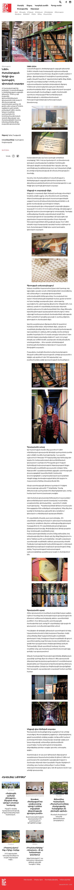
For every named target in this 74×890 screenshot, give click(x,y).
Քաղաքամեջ (25, 9)
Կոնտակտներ (65, 880)
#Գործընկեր (51, 12)
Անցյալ (32, 5)
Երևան (61, 884)
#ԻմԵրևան (42, 12)
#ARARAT (29, 14)
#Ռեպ (43, 14)
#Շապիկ (25, 12)
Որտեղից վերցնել (51, 880)
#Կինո (37, 14)
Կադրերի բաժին (44, 5)
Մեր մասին (28, 880)
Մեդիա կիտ (38, 880)
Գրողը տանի (59, 5)
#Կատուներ (51, 14)
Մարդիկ (23, 5)
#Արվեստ (21, 14)
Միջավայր (38, 9)
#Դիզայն (33, 12)
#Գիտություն (62, 12)
